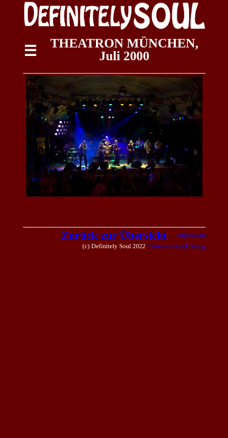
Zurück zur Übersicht (114, 235)
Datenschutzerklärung (177, 246)
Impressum (190, 235)
